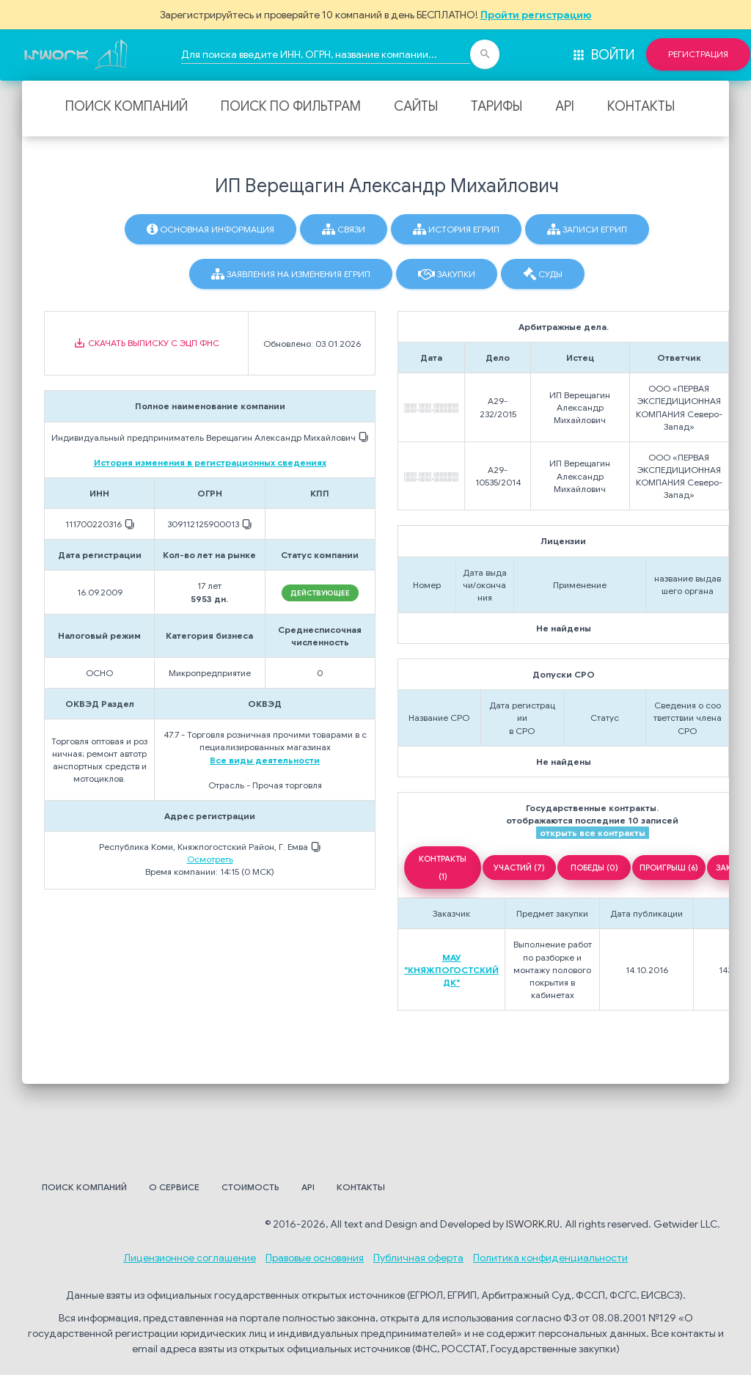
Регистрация (698, 54)
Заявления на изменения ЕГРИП (290, 274)
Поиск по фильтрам (291, 106)
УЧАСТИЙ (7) (519, 867)
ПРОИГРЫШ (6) (669, 867)
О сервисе (174, 1186)
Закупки (446, 274)
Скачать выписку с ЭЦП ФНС (146, 343)
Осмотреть (210, 859)
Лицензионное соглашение (189, 1257)
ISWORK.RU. (534, 1224)
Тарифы (496, 106)
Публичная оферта (418, 1257)
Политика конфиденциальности (550, 1257)
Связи (343, 229)
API (564, 106)
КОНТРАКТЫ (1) (442, 867)
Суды (543, 274)
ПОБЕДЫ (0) (594, 867)
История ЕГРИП (456, 229)
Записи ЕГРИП (587, 229)
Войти (602, 55)
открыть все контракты (592, 832)
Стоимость (250, 1186)
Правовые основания (314, 1257)
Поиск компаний (126, 106)
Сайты (416, 106)
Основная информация (210, 229)
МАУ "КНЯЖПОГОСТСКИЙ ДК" (451, 970)
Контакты (641, 106)
